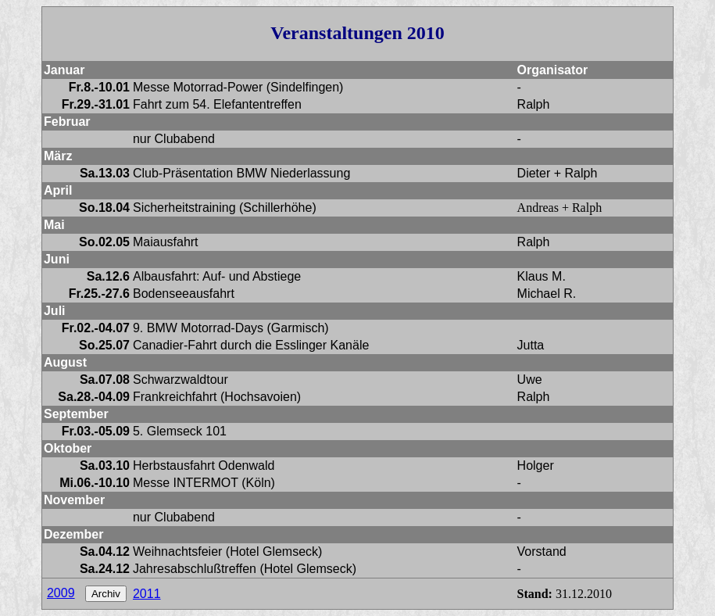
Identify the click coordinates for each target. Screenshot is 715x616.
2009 (61, 593)
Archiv (105, 594)
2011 (147, 593)
